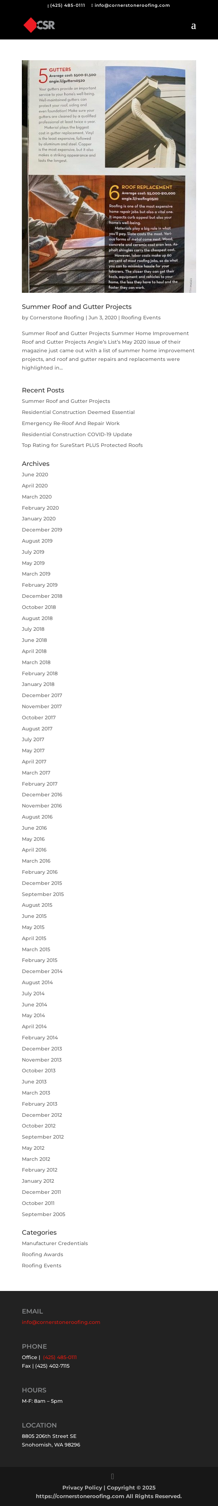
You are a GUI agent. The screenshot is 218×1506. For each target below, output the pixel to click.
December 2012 (42, 1115)
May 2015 (33, 927)
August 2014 (37, 982)
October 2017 (39, 717)
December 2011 (41, 1192)
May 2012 (33, 1148)
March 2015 (36, 949)
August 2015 (37, 905)
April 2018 (34, 651)
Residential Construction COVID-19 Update (77, 434)
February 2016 (40, 872)
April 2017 (34, 761)
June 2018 (34, 640)
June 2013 (34, 1081)
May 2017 (33, 750)
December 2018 (42, 596)
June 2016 (34, 828)
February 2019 (40, 585)
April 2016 (34, 850)
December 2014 (42, 971)
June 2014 (34, 1004)
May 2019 (33, 563)
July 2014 (33, 993)
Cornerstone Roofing (57, 317)
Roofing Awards (42, 1254)
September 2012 (43, 1137)
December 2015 (42, 883)
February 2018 (40, 673)
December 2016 (42, 794)
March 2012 (36, 1159)
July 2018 (33, 629)
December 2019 (42, 529)
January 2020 (39, 518)
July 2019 (33, 552)
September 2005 (43, 1214)
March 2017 (36, 772)
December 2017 (42, 695)
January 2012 (38, 1181)
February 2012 (39, 1170)
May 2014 (33, 1015)
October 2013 (39, 1070)
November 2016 (42, 805)
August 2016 (37, 817)
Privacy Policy (82, 1487)
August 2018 (37, 618)
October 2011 (38, 1203)
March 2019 (36, 574)
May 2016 (33, 839)
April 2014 (34, 1026)
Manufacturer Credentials (55, 1243)
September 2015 (43, 894)
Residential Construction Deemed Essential (78, 412)
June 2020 (35, 474)
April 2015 (34, 938)
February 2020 (40, 508)
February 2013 (39, 1104)
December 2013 (42, 1048)
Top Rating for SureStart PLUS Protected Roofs (82, 445)
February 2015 (39, 960)
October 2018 (39, 607)
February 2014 (40, 1037)
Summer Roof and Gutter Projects (77, 307)
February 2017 (39, 784)
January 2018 (38, 684)
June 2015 (34, 916)
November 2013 (42, 1060)
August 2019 (37, 541)
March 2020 (37, 497)
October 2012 (39, 1126)
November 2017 (42, 706)
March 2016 (36, 861)
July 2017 (33, 739)
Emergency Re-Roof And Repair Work (71, 423)
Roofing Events (141, 317)
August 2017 (37, 728)
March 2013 (36, 1093)
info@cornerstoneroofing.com (61, 1322)
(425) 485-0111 (67, 5)
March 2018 (36, 662)
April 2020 (35, 485)
